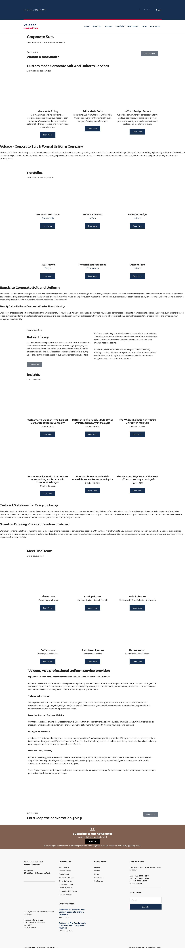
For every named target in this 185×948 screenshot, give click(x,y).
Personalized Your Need (92, 264)
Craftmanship (48, 218)
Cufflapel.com (92, 596)
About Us (97, 26)
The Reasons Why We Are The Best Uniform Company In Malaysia (137, 478)
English (157, 10)
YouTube (147, 10)
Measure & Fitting (47, 111)
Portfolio (120, 26)
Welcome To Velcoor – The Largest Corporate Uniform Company (47, 421)
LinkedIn (150, 10)
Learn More (47, 135)
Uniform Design (137, 214)
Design (48, 268)
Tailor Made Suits (92, 111)
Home (86, 26)
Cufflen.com (47, 650)
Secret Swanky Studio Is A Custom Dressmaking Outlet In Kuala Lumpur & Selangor (48, 479)
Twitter (142, 10)
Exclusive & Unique (66, 884)
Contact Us (155, 26)
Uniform (92, 218)
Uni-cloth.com (137, 596)
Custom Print (137, 264)
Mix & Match (47, 264)
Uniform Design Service (137, 111)
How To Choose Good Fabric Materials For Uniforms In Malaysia (92, 478)
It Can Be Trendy (65, 881)
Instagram (144, 10)
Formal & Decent (92, 214)
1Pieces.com (47, 596)
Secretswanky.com (92, 650)
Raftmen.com (137, 650)
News (144, 26)
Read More (47, 226)
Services (108, 26)
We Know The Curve (47, 214)
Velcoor (29, 25)
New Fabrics (132, 26)
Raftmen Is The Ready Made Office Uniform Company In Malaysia (92, 421)
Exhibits (97, 871)
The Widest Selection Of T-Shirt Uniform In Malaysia (137, 421)
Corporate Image (65, 894)
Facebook (139, 10)
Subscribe (145, 907)
